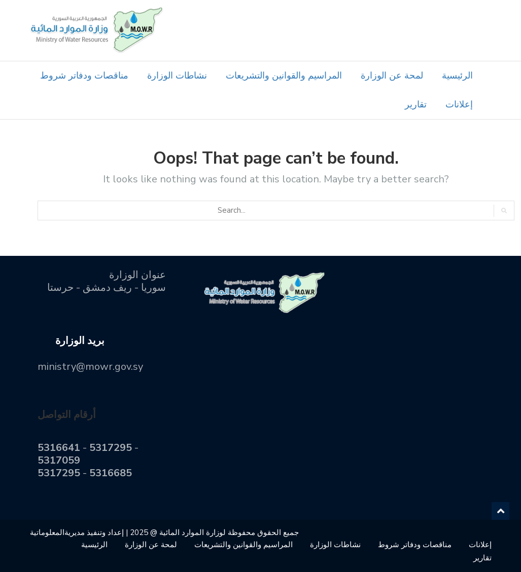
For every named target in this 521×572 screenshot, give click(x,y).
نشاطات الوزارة (177, 75)
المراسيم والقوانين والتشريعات (284, 75)
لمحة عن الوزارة (392, 75)
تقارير (416, 104)
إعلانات (459, 104)
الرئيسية (457, 75)
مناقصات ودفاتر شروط (84, 75)
